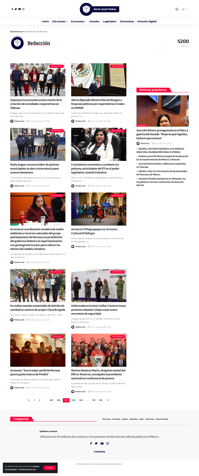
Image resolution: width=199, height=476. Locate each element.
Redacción (19, 121)
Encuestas (117, 427)
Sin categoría (56, 66)
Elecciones (107, 427)
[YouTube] (20, 9)
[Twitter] (16, 9)
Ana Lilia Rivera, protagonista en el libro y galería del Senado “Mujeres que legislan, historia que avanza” (161, 128)
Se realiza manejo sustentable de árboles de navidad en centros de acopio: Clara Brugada (34, 313)
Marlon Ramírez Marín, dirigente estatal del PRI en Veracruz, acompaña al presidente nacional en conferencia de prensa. (97, 379)
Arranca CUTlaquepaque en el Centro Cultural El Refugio (98, 231)
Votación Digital (167, 427)
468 (73, 408)
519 (94, 408)
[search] (177, 9)
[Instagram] (23, 9)
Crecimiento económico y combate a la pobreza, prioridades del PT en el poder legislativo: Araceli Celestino (97, 168)
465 (50, 408)
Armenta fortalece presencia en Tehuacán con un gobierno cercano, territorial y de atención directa (161, 176)
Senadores (141, 119)
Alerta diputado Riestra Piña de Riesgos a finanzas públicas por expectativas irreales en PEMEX (94, 104)
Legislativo (57, 340)
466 (58, 408)
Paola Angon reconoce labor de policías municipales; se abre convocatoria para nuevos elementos (36, 168)
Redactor (145, 137)
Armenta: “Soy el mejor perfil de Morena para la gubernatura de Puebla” (33, 378)
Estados (127, 427)
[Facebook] (12, 9)
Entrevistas (154, 427)
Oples (145, 427)
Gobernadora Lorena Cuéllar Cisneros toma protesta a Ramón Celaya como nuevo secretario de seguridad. (98, 313)
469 (81, 408)
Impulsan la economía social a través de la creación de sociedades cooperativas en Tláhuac (36, 104)
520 (101, 408)
